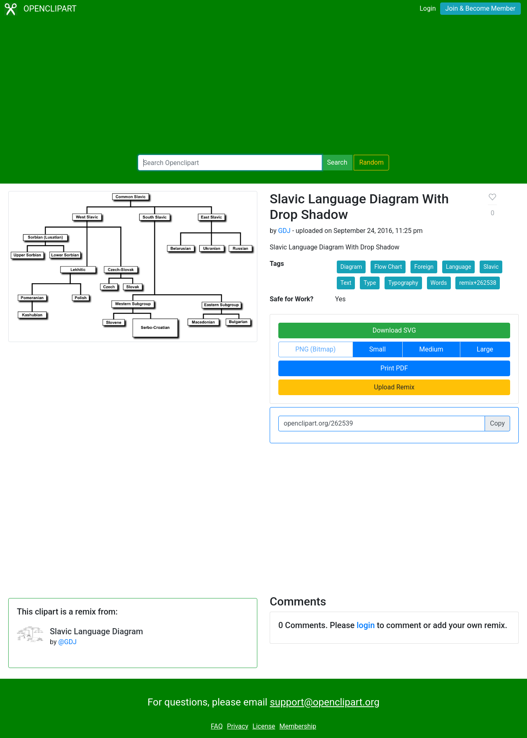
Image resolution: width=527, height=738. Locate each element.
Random (371, 162)
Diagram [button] (351, 266)
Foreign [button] (424, 266)
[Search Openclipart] (230, 162)
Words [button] (439, 282)
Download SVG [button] (394, 330)
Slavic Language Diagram (96, 631)
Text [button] (346, 282)
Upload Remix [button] (394, 387)
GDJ (284, 231)
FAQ (217, 726)
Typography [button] (403, 282)
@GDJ (67, 642)
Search (337, 162)
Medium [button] (431, 349)
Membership (298, 726)
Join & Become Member (480, 8)
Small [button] (377, 349)
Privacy (237, 726)
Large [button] (485, 349)
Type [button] (370, 282)
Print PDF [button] (394, 368)
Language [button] (458, 266)
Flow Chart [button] (388, 266)
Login (428, 8)
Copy (497, 423)
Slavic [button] (491, 266)
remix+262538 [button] (477, 282)
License (263, 726)
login (366, 625)
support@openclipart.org (324, 702)
